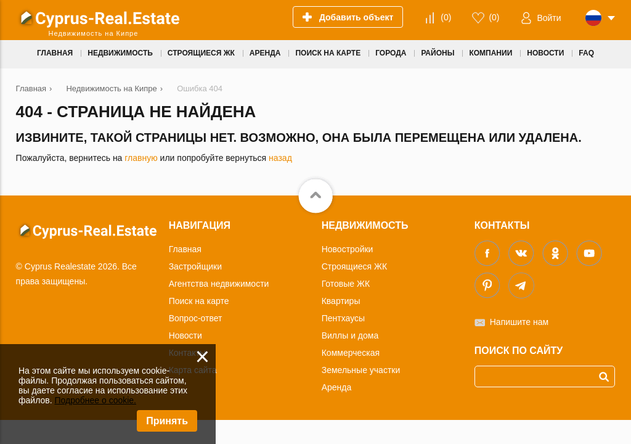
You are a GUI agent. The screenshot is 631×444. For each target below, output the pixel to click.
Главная (185, 249)
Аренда (337, 387)
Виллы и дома (350, 335)
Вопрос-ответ (195, 318)
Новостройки (347, 249)
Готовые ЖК (346, 284)
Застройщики (195, 266)
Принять (167, 421)
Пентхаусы (343, 318)
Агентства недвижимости (219, 284)
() (446, 17)
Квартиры (341, 301)
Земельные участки (361, 370)
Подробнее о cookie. (95, 400)
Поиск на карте (199, 301)
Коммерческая (351, 353)
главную (140, 158)
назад (280, 158)
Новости (185, 335)
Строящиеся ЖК (354, 266)
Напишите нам (519, 322)
